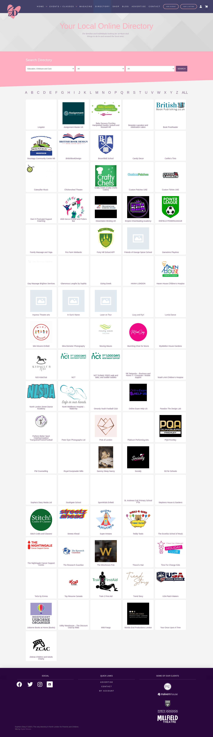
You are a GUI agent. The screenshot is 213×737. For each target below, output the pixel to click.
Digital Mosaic (26, 729)
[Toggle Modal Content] (206, 6)
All (185, 92)
